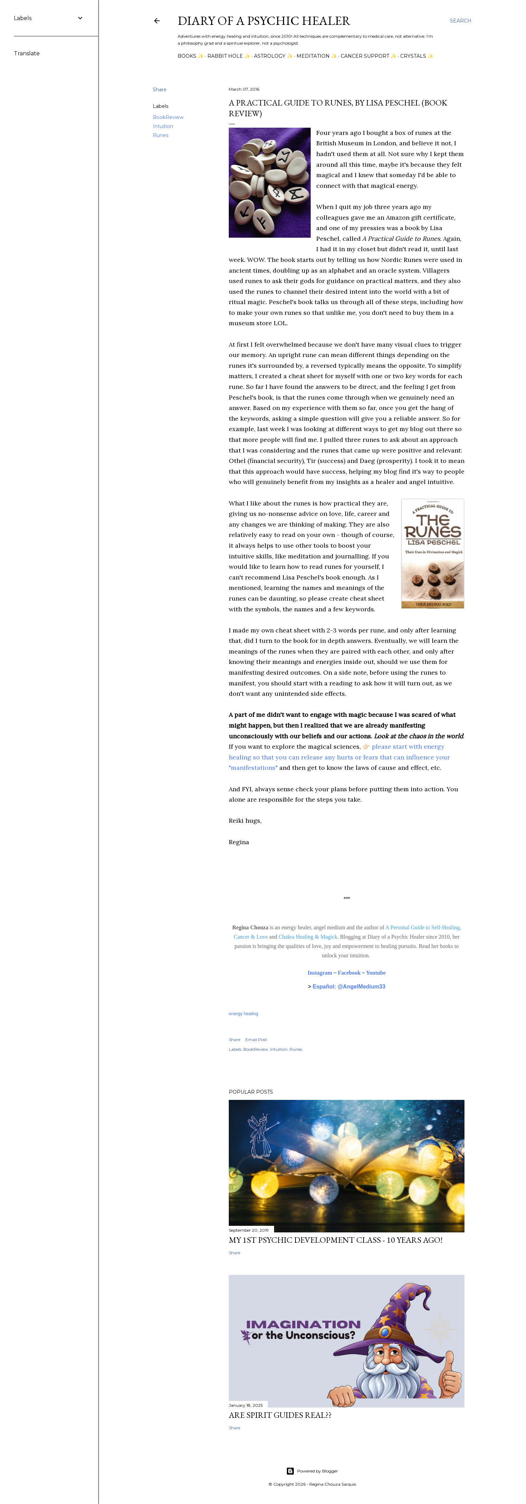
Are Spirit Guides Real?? (280, 1415)
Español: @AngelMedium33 (349, 987)
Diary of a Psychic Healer (264, 20)
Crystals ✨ (416, 56)
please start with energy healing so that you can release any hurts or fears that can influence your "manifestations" (339, 757)
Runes (160, 135)
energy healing (243, 1013)
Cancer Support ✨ (368, 56)
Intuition (163, 126)
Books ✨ (191, 56)
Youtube (376, 973)
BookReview (168, 117)
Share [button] (160, 89)
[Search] (460, 20)
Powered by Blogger (312, 1471)
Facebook (349, 973)
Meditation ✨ (317, 56)
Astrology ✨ (273, 56)
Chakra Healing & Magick (308, 937)
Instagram (320, 973)
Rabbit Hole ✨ (228, 56)
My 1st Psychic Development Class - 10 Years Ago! (336, 1239)
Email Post (256, 1039)
